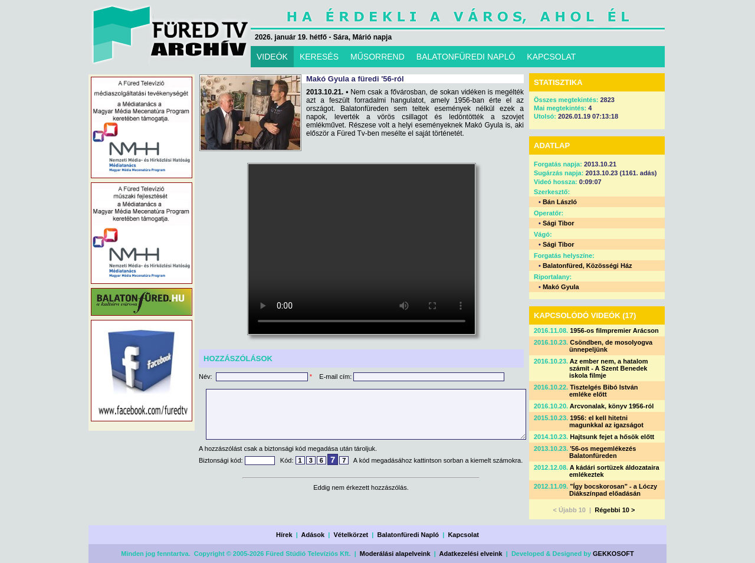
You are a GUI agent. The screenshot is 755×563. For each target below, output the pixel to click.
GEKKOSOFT (613, 553)
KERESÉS (319, 56)
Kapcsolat (463, 534)
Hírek (284, 534)
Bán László (560, 201)
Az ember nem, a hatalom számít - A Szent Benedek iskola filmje (608, 368)
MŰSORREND (377, 56)
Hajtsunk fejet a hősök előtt (612, 436)
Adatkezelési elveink (471, 553)
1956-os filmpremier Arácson (614, 330)
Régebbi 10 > (615, 509)
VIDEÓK (272, 56)
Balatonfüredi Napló (408, 534)
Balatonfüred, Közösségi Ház (587, 265)
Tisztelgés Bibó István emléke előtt (603, 391)
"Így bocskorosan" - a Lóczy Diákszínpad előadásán (613, 490)
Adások (312, 534)
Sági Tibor (559, 223)
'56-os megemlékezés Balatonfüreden (602, 452)
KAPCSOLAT (551, 56)
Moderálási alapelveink (395, 553)
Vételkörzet (351, 534)
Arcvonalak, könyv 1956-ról (612, 406)
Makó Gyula (561, 286)
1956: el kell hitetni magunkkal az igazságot (606, 421)
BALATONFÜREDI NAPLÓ (466, 56)
